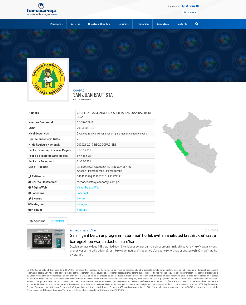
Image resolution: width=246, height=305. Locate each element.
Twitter (81, 198)
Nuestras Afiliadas (99, 24)
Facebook (83, 193)
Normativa (162, 24)
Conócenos (56, 24)
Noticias (75, 24)
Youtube (82, 209)
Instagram (83, 204)
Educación (142, 24)
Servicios (123, 24)
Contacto (182, 24)
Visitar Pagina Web (88, 187)
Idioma (191, 12)
